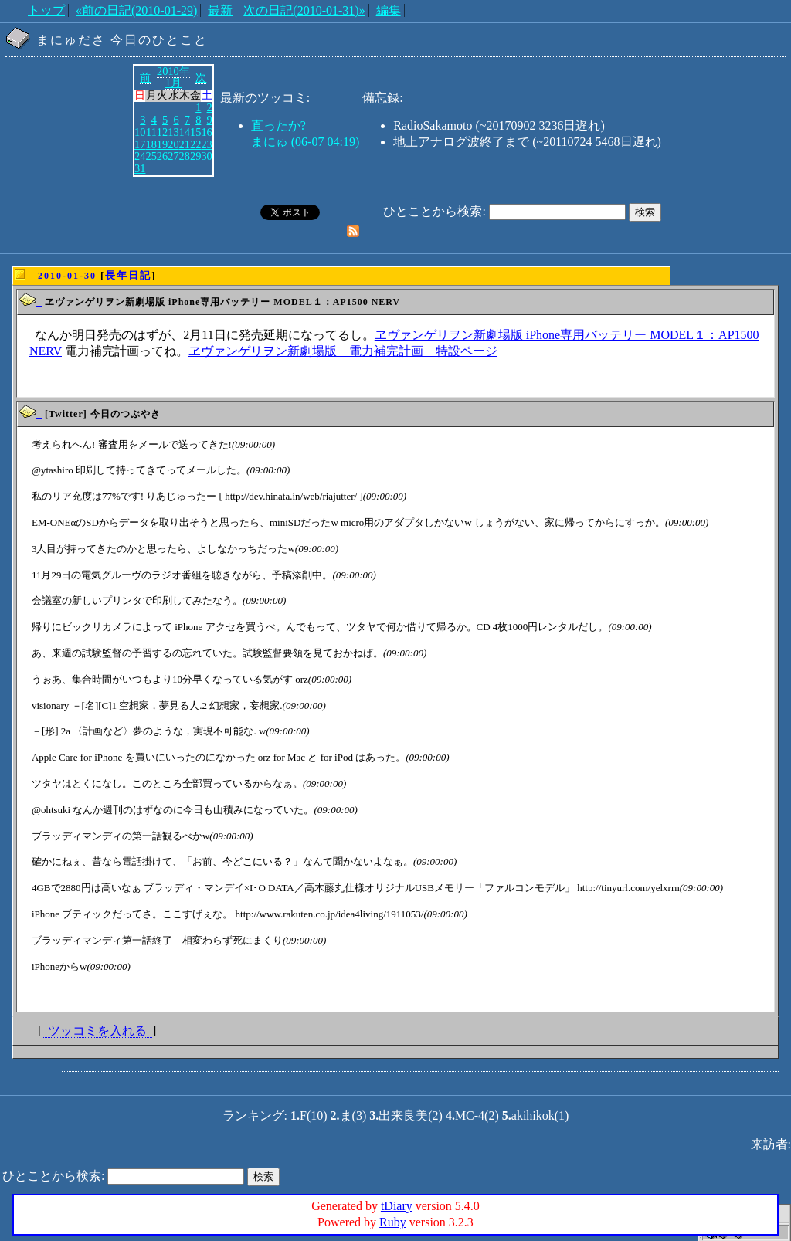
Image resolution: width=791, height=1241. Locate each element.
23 (206, 144)
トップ (46, 10)
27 (173, 156)
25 (150, 156)
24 (139, 156)
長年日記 (128, 275)
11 (151, 132)
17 (139, 144)
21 (184, 144)
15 (195, 132)
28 (184, 156)
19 (162, 144)
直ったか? (278, 125)
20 (173, 144)
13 (173, 132)
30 (206, 156)
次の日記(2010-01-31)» (304, 10)
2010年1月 (173, 77)
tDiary (396, 1205)
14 (184, 132)
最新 (220, 10)
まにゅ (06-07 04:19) (305, 141)
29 (195, 156)
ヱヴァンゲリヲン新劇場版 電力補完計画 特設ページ (342, 351)
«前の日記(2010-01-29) (136, 10)
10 (139, 132)
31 (139, 168)
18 (150, 144)
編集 (388, 10)
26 (162, 156)
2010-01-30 (67, 275)
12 (162, 132)
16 (206, 132)
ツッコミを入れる (97, 1030)
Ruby (392, 1222)
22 (195, 144)
